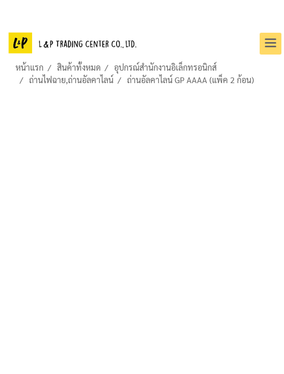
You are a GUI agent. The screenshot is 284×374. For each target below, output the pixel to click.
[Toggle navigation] (270, 43)
